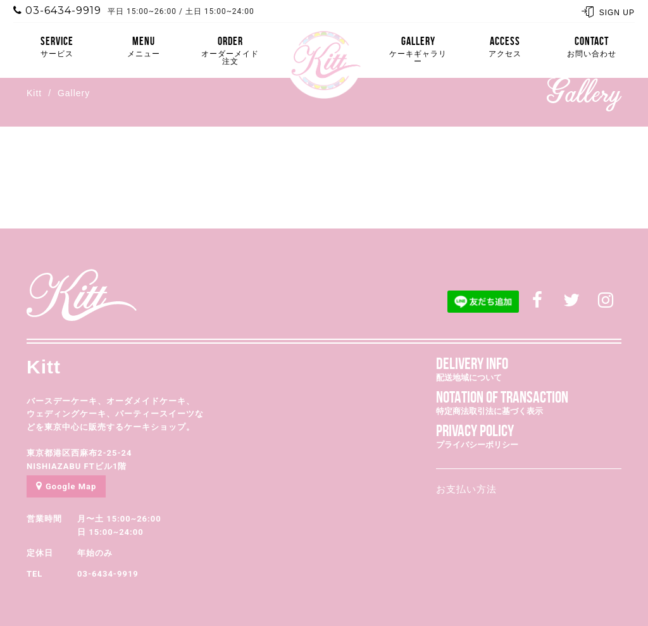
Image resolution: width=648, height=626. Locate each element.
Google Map (66, 485)
